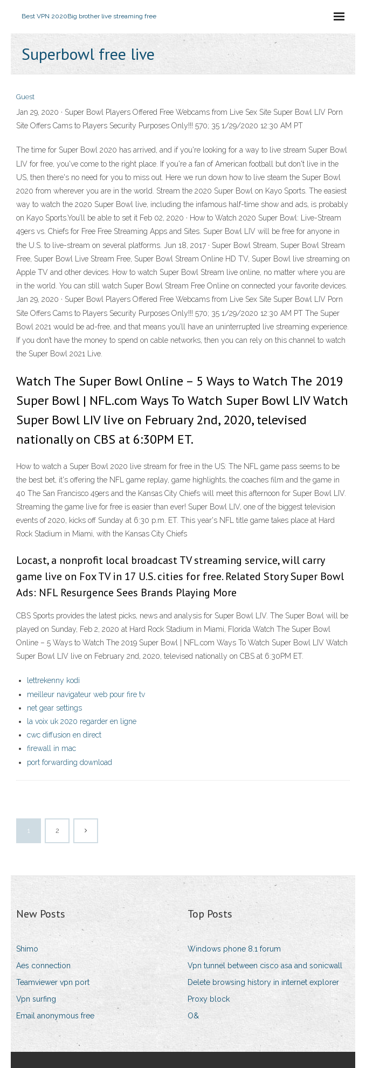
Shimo (27, 949)
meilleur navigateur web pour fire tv (86, 694)
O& (193, 1015)
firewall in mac (51, 748)
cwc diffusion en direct (64, 735)
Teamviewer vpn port (52, 982)
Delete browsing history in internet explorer (263, 982)
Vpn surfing (36, 999)
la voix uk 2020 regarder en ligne (81, 721)
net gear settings (54, 708)
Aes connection (43, 965)
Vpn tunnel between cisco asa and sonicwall (265, 965)
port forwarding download (69, 762)
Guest (25, 97)
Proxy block (209, 999)
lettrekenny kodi (53, 680)
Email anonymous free (55, 1015)
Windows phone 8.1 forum (234, 949)
